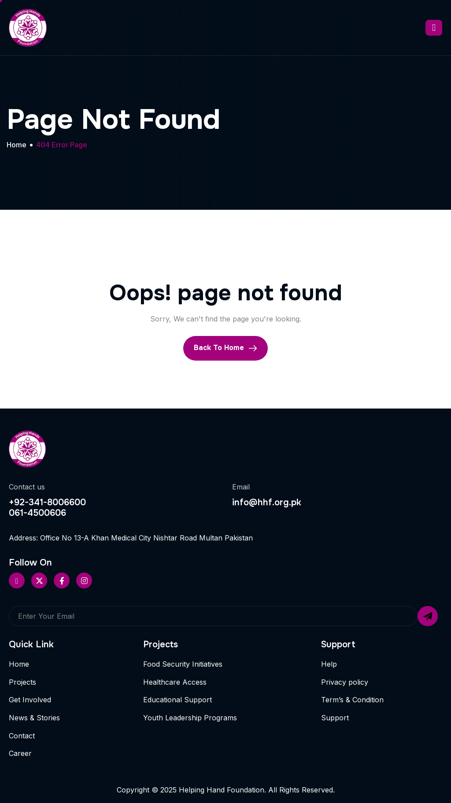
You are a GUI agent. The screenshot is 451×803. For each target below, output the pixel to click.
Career (20, 753)
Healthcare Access (175, 682)
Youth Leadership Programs (190, 717)
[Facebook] (62, 580)
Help (329, 664)
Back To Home (225, 348)
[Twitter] (39, 580)
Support (335, 717)
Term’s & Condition (352, 699)
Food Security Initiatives (182, 664)
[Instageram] (84, 580)
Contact (22, 735)
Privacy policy (344, 682)
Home (19, 664)
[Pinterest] (17, 580)
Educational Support (177, 699)
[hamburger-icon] (433, 28)
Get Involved (30, 699)
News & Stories (34, 717)
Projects (22, 682)
